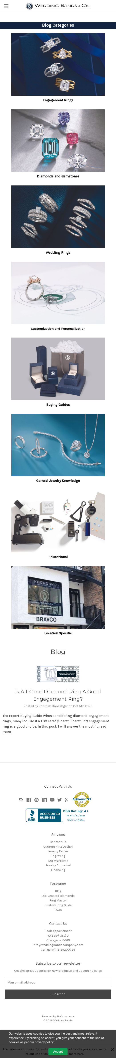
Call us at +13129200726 (58, 949)
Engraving (58, 856)
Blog (58, 891)
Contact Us (58, 842)
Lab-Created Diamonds (58, 896)
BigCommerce (65, 1016)
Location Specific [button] (58, 633)
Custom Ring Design (58, 847)
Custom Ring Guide (58, 905)
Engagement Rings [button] (58, 100)
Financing (58, 870)
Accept (58, 1051)
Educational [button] (58, 557)
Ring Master (58, 900)
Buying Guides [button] (58, 404)
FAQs (58, 910)
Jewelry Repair (58, 851)
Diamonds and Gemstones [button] (58, 176)
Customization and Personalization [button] (58, 329)
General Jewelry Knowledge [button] (58, 481)
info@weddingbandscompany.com (58, 945)
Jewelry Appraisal (58, 865)
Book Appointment (58, 931)
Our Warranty (58, 861)
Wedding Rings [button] (58, 252)
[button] (58, 64)
